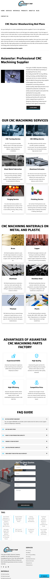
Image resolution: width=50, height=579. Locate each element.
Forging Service (13, 199)
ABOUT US (32, 11)
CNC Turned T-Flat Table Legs (18, 520)
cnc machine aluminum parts (31, 521)
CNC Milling (28, 543)
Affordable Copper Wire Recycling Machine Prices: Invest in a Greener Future (6, 524)
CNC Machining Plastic (5, 577)
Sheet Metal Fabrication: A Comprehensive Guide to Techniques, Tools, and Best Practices (6, 511)
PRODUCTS (24, 11)
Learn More (33, 107)
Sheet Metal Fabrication (13, 169)
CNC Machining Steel (5, 570)
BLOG (37, 11)
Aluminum (13, 278)
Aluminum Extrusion (37, 169)
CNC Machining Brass (5, 564)
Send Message (25, 495)
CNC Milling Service (37, 139)
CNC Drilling (28, 547)
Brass (13, 248)
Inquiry (44, 576)
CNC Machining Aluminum (6, 568)
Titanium (13, 299)
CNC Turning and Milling (30, 545)
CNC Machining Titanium (5, 575)
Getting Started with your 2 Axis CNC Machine (31, 509)
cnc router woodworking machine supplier (12, 48)
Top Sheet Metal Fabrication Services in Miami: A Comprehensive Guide (43, 511)
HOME (3, 11)
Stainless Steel (37, 278)
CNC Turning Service (13, 139)
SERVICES (9, 11)
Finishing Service (37, 199)
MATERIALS (16, 11)
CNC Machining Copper (5, 566)
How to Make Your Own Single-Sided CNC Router (43, 522)
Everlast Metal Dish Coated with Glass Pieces (18, 509)
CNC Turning (28, 541)
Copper (37, 248)
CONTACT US (4, 16)
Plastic (37, 299)
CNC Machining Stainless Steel (7, 573)
